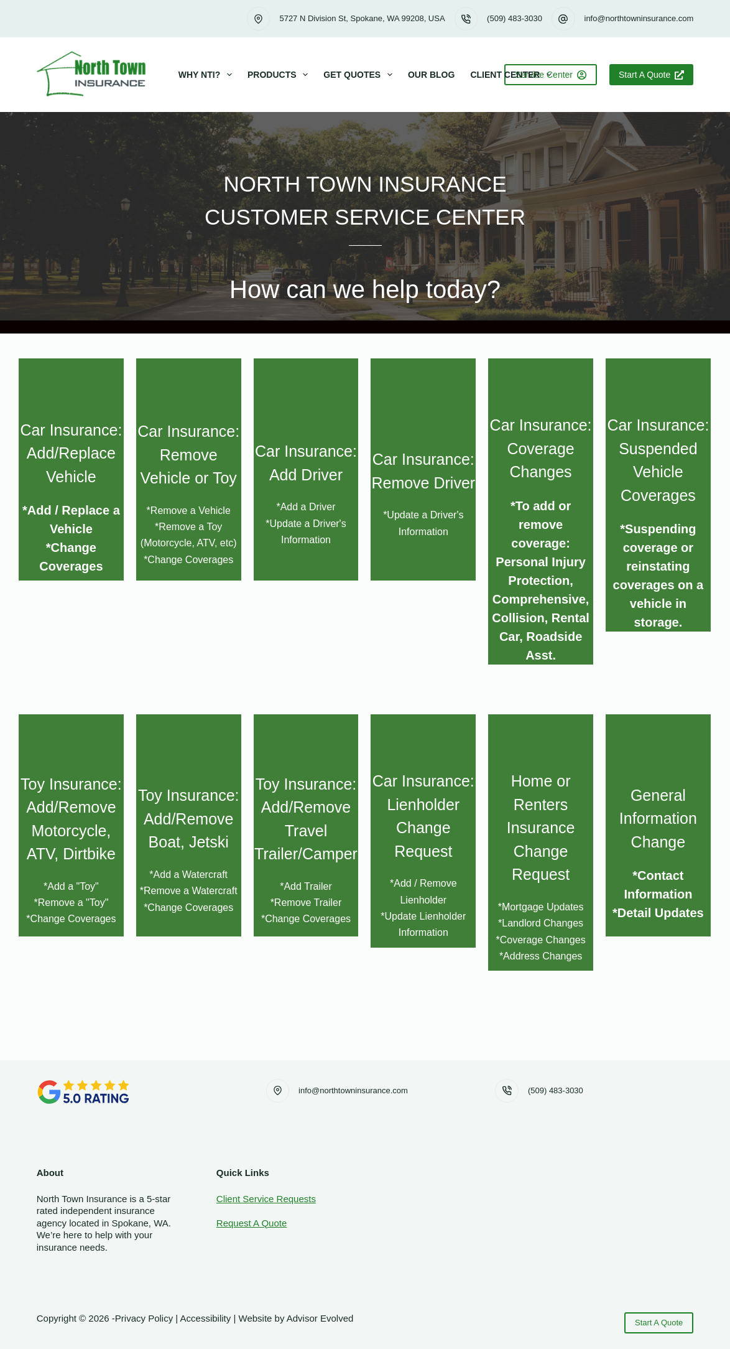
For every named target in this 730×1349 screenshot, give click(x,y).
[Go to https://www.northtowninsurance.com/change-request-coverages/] (540, 511)
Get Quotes (360, 74)
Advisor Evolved (320, 1318)
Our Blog (431, 75)
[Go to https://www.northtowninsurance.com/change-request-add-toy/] (71, 825)
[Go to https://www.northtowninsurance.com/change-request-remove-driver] (423, 469)
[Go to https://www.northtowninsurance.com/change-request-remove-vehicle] (188, 469)
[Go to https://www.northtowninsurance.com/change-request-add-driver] (306, 469)
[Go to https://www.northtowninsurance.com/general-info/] (658, 825)
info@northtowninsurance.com (639, 18)
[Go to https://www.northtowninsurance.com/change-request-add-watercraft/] (188, 825)
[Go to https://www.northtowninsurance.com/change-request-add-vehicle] (71, 469)
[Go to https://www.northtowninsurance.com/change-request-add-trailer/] (306, 825)
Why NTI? (207, 74)
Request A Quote (251, 1223)
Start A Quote (651, 75)
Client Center (513, 74)
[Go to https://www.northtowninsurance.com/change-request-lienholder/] (423, 831)
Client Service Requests (266, 1198)
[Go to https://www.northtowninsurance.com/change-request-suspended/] (658, 495)
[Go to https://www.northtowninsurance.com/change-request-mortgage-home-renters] (540, 842)
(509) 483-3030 (514, 18)
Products (280, 74)
